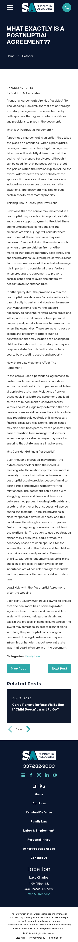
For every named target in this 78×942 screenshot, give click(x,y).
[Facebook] (31, 775)
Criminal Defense (39, 812)
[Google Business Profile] (23, 775)
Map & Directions (39, 894)
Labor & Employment (39, 830)
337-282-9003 (39, 766)
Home (39, 794)
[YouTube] (55, 775)
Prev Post (18, 668)
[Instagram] (39, 775)
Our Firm (39, 803)
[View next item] (28, 729)
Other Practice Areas (39, 848)
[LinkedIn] (47, 775)
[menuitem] (20, 938)
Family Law (32, 656)
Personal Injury (38, 839)
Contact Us (39, 857)
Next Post (59, 668)
